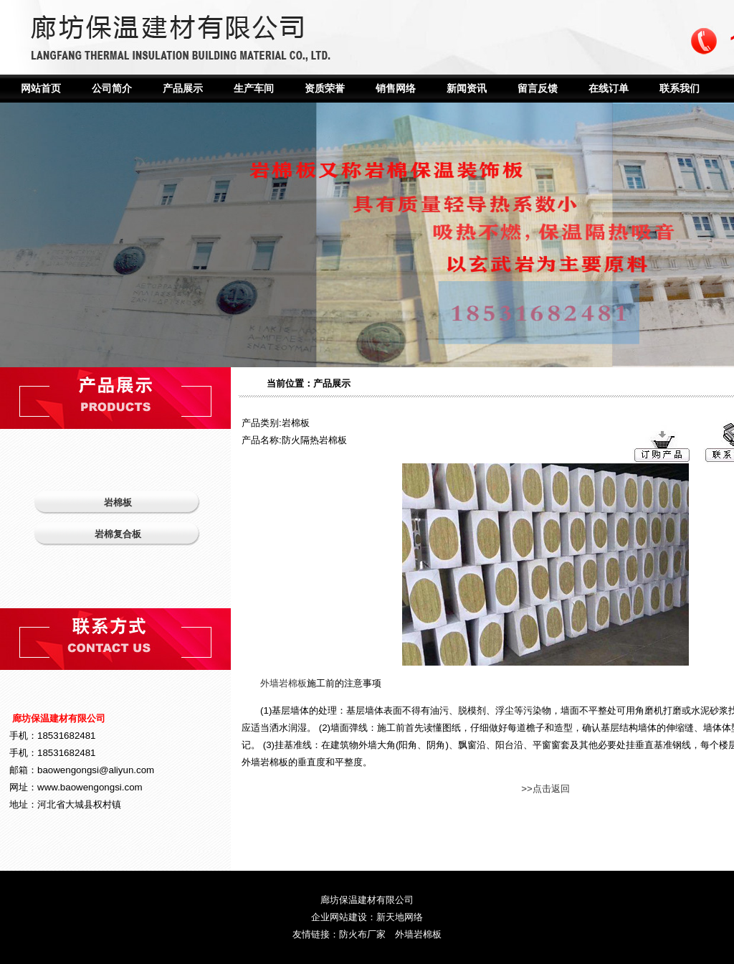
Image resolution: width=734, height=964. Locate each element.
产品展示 (183, 88)
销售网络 (396, 88)
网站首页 (41, 88)
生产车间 (254, 88)
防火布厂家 (362, 934)
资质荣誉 (325, 88)
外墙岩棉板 (283, 683)
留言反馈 (538, 88)
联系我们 (679, 88)
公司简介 (112, 88)
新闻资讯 (467, 88)
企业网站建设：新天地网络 (367, 917)
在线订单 (608, 88)
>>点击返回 (545, 788)
